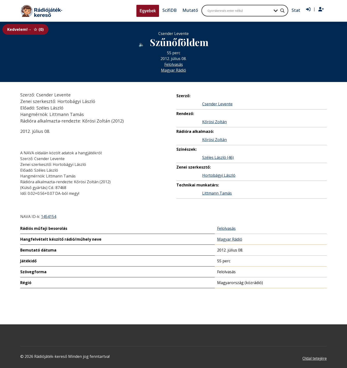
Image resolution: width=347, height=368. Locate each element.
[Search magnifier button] (282, 10)
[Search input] (239, 10)
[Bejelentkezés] (308, 9)
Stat (296, 10)
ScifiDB (169, 10)
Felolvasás (173, 64)
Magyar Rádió (173, 70)
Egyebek (148, 10)
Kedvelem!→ (25, 29)
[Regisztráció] (321, 9)
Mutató (190, 10)
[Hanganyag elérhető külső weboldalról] (141, 43)
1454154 (48, 216)
